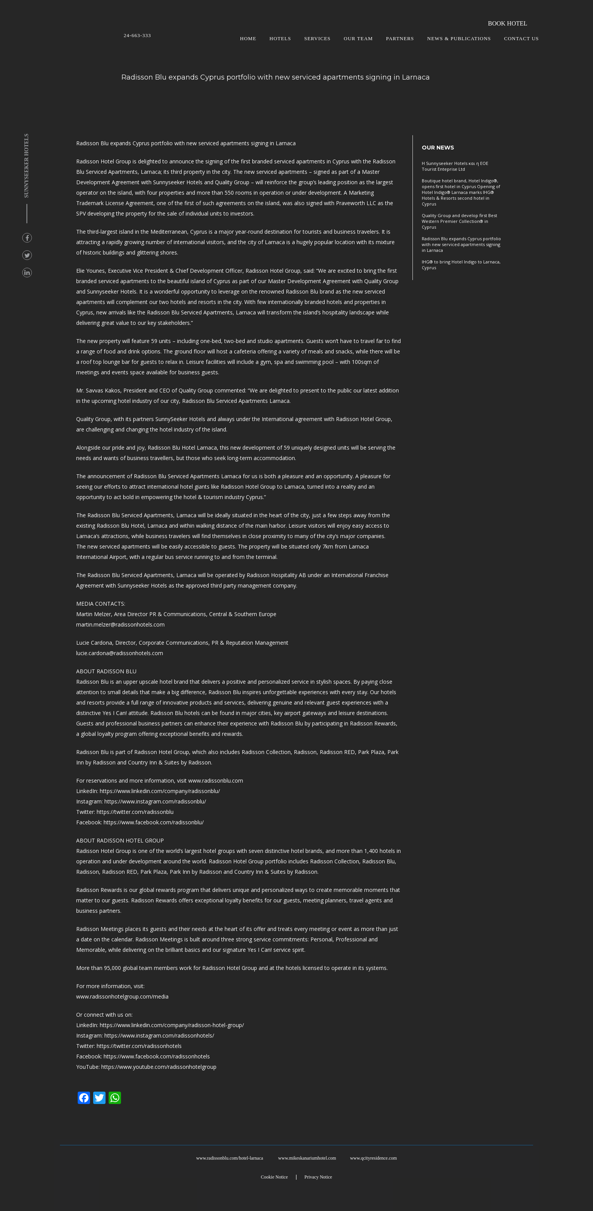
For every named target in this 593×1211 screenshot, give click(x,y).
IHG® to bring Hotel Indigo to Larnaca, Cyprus (461, 264)
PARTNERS (400, 38)
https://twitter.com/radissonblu (135, 811)
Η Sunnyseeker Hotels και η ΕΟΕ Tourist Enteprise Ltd (455, 166)
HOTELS (280, 38)
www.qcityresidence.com (373, 1158)
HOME (248, 38)
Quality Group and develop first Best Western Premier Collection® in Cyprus (459, 221)
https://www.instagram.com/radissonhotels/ (159, 1035)
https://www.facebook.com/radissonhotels (157, 1056)
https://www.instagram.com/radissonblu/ (155, 801)
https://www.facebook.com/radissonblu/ (154, 822)
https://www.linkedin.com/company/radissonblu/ (160, 791)
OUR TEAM (358, 38)
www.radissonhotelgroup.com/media (122, 996)
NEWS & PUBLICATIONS (459, 38)
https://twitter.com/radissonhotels (139, 1046)
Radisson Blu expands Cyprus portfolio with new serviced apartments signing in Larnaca (461, 244)
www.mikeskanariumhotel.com (307, 1158)
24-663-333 (137, 35)
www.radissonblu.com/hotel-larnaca (229, 1158)
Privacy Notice (318, 1177)
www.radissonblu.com (215, 780)
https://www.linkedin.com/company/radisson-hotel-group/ (172, 1025)
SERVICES (317, 38)
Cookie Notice (274, 1177)
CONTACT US (521, 38)
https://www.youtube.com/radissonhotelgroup (158, 1066)
